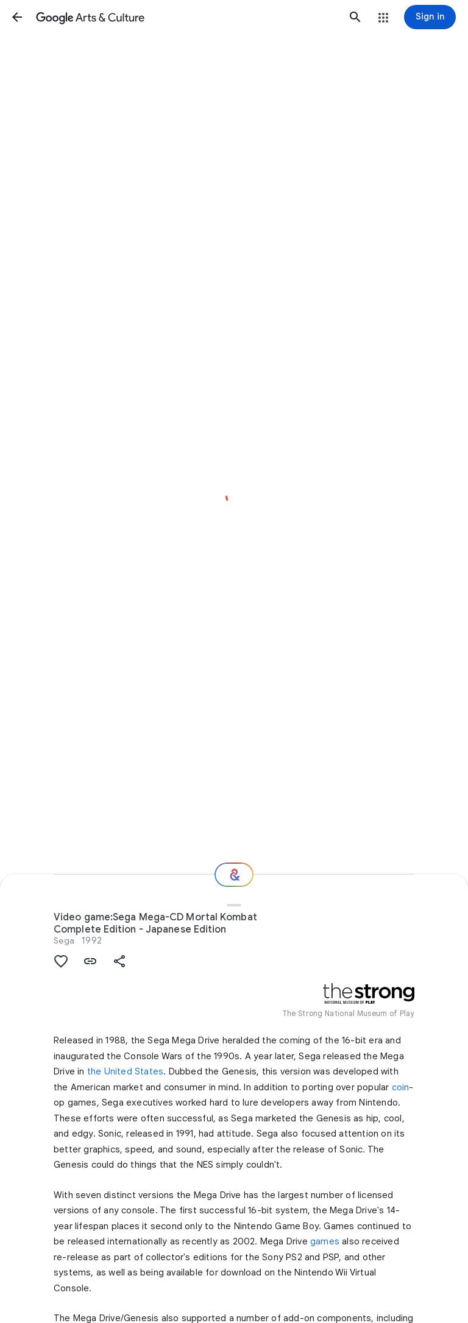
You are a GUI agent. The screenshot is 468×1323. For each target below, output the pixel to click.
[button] (17, 17)
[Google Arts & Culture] (186, 17)
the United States (125, 1071)
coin (401, 1087)
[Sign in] (430, 17)
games (324, 1241)
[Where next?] (234, 875)
